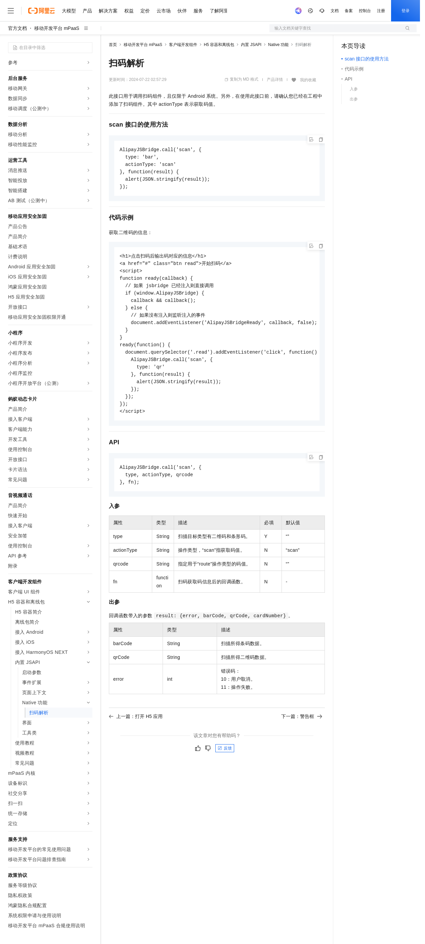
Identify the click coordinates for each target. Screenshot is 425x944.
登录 (405, 10)
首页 (113, 44)
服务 (198, 10)
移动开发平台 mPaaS (56, 28)
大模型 (69, 10)
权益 (129, 10)
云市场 (164, 10)
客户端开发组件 (183, 44)
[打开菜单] (11, 10)
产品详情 (275, 79)
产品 (87, 10)
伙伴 (182, 10)
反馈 (225, 758)
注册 (381, 10)
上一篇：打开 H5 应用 (136, 726)
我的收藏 (308, 80)
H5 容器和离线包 (219, 44)
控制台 (365, 10)
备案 (349, 10)
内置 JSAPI (251, 44)
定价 (145, 10)
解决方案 (108, 10)
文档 (335, 10)
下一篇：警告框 (301, 726)
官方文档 (17, 28)
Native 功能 (278, 44)
